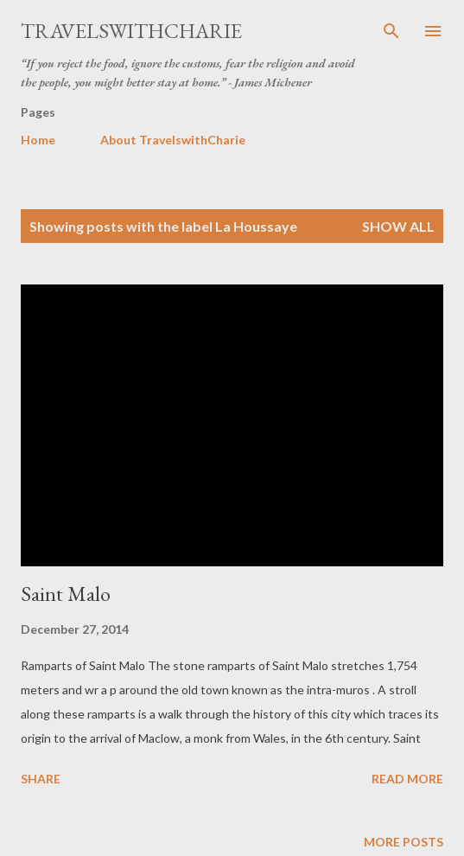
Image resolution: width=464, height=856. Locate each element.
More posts (403, 841)
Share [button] (40, 778)
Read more (407, 778)
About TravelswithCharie (172, 139)
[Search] (391, 31)
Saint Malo (66, 593)
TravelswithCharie (131, 30)
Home (38, 139)
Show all (398, 226)
